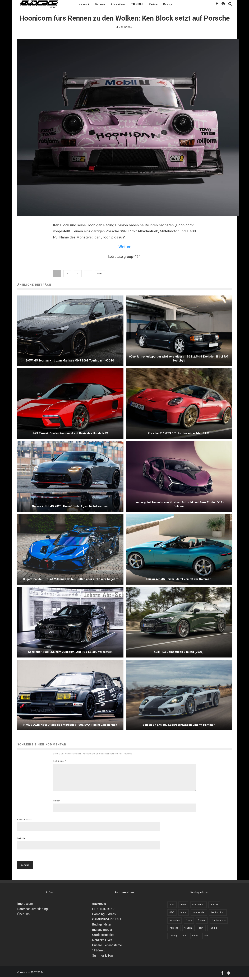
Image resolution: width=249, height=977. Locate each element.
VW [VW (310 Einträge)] (206, 933)
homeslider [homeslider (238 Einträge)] (199, 909)
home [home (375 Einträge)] (184, 909)
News (83, 4)
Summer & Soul (102, 952)
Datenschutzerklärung (32, 906)
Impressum (25, 901)
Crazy (167, 4)
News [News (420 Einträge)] (189, 917)
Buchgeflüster (101, 921)
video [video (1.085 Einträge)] (195, 933)
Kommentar (59, 754)
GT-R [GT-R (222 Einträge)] (171, 909)
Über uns (23, 911)
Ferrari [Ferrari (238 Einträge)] (214, 902)
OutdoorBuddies (103, 932)
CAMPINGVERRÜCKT (107, 916)
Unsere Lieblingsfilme (107, 942)
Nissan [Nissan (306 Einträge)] (202, 917)
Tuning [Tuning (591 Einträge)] (173, 933)
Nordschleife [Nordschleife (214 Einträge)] (219, 917)
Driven (100, 4)
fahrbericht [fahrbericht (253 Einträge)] (198, 902)
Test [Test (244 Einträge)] (201, 925)
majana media (102, 927)
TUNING (137, 4)
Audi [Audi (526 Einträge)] (171, 902)
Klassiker (118, 4)
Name (56, 798)
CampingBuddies (104, 911)
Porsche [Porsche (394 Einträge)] (173, 925)
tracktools (99, 901)
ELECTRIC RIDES (103, 906)
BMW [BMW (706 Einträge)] (183, 902)
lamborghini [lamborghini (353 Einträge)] (217, 909)
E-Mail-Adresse (24, 816)
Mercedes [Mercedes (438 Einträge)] (174, 917)
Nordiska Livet (102, 937)
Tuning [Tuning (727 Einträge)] (213, 925)
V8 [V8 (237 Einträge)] (184, 933)
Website (21, 835)
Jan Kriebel (124, 27)
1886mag (98, 947)
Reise (153, 4)
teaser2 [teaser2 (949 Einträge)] (189, 925)
